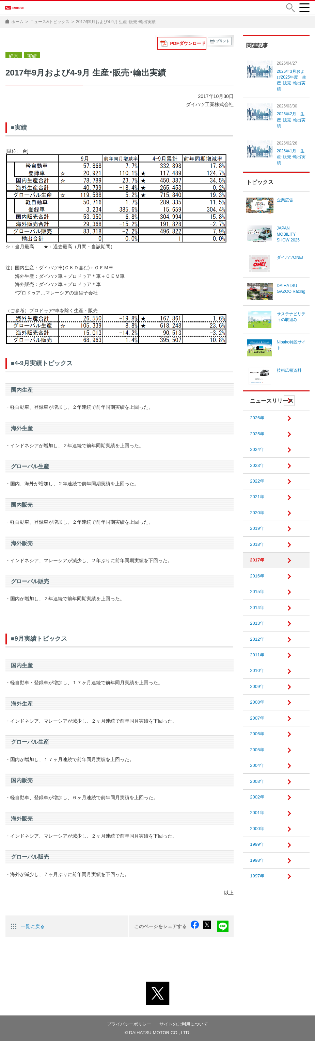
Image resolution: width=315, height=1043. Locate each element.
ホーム (17, 26)
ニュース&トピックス (49, 26)
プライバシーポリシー (127, 1025)
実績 (30, 59)
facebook (200, 930)
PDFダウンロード (190, 46)
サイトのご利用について (185, 1025)
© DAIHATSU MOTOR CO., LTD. (158, 1034)
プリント (223, 46)
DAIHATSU (27, 10)
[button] (289, 10)
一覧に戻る (33, 929)
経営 (13, 59)
